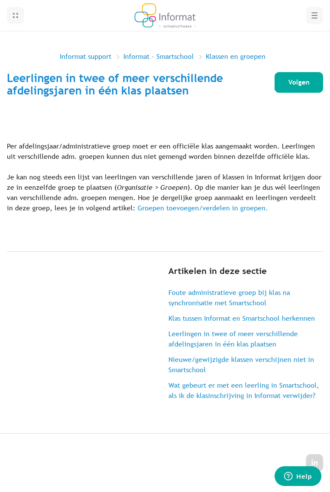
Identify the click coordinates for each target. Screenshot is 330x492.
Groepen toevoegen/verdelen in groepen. (203, 208)
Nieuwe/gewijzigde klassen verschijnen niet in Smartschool (241, 364)
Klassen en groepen (236, 56)
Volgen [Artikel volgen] (298, 82)
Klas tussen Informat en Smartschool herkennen (241, 318)
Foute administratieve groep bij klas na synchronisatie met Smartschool (229, 298)
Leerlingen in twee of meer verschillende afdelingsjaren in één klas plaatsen (233, 339)
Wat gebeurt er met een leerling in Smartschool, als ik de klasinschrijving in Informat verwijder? (243, 390)
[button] (15, 15)
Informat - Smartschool (158, 56)
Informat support (85, 56)
